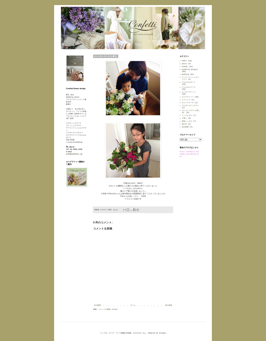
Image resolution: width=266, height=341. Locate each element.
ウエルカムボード (188, 82)
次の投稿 (97, 305)
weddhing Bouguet (190, 70)
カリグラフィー (188, 97)
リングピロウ (187, 115)
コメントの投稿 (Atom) (108, 309)
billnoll (137, 333)
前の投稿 (168, 305)
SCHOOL (185, 67)
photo (184, 64)
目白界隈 (185, 127)
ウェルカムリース (188, 87)
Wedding (185, 74)
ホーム (133, 305)
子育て (184, 118)
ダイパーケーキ (188, 103)
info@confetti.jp (74, 154)
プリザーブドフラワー (190, 106)
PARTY (184, 61)
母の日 (184, 124)
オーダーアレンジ (188, 92)
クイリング (186, 100)
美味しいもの (187, 121)
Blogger (162, 333)
